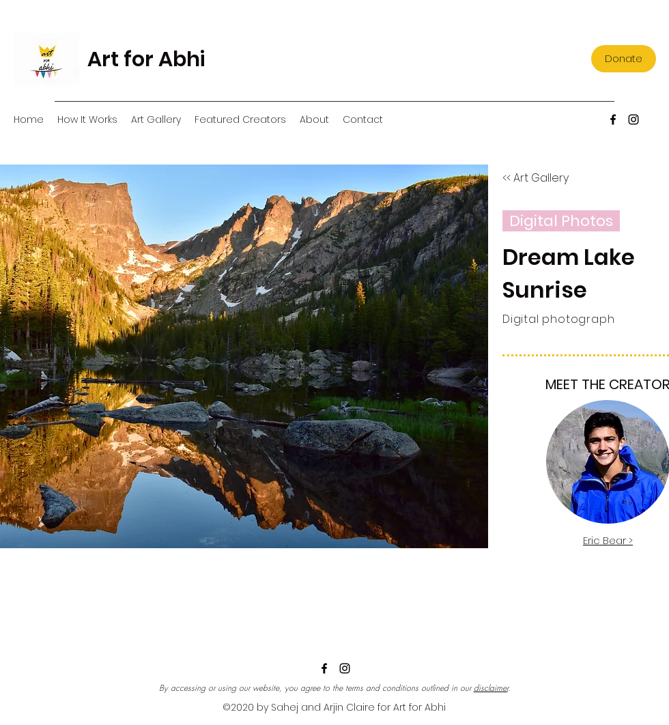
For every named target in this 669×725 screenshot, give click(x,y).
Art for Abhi (146, 59)
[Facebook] (613, 119)
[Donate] (623, 58)
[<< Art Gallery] (535, 178)
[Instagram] (633, 119)
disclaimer (491, 688)
